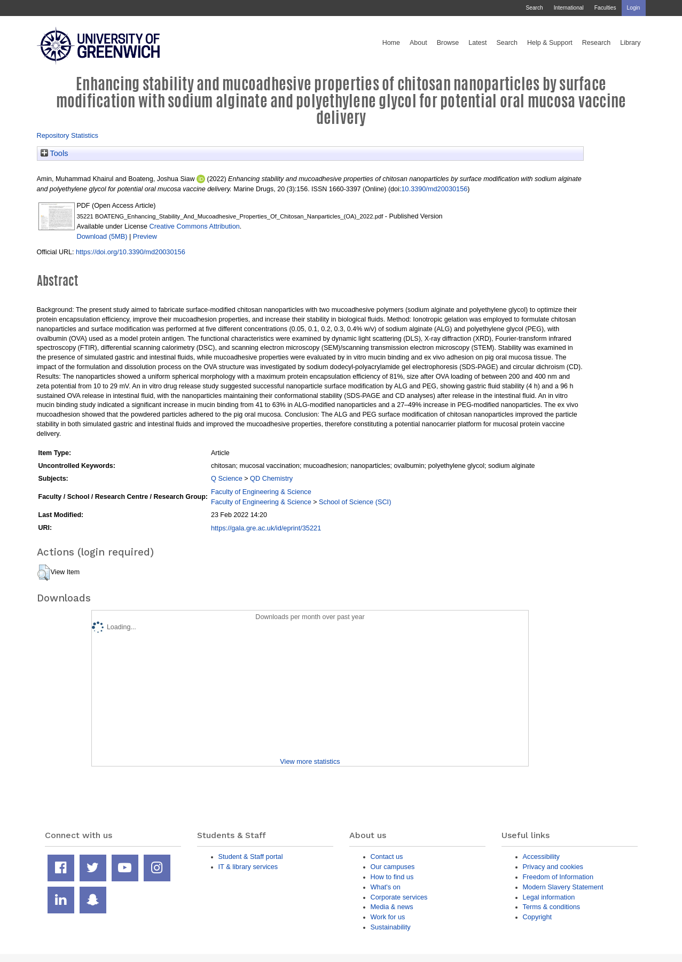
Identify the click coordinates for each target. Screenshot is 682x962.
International (569, 8)
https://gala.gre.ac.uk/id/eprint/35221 (266, 528)
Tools (54, 153)
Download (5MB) (102, 236)
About (418, 42)
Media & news (392, 907)
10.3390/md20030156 (434, 189)
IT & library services (248, 867)
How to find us (392, 877)
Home (391, 42)
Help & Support (550, 42)
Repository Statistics (68, 135)
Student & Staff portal (250, 856)
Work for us (388, 917)
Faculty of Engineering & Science (261, 492)
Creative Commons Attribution (194, 226)
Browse (448, 42)
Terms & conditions (552, 907)
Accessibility (541, 856)
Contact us (387, 856)
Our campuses (393, 867)
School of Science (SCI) (355, 502)
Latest (477, 42)
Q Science (226, 478)
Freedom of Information (558, 877)
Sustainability (391, 927)
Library (630, 42)
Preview (145, 236)
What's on (386, 887)
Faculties (605, 8)
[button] (43, 573)
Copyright (537, 917)
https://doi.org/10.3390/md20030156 (130, 252)
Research (596, 42)
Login (633, 8)
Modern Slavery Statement (563, 887)
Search (534, 8)
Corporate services (399, 897)
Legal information (549, 897)
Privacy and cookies (553, 867)
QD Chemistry (271, 478)
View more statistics (310, 761)
